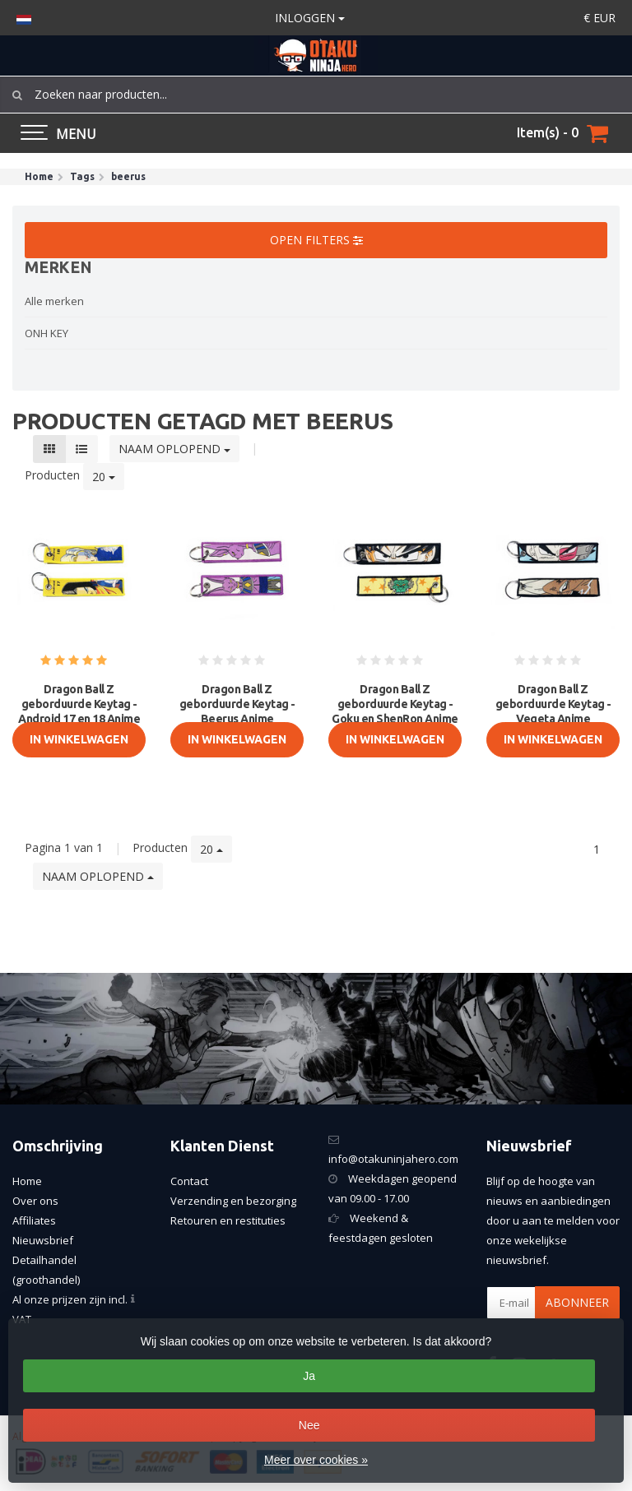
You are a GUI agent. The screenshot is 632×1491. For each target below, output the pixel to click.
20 (103, 476)
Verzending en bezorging (233, 1200)
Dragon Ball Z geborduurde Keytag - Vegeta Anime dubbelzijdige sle (553, 711)
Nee (309, 1425)
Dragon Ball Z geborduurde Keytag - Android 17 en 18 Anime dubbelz (79, 711)
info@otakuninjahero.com (393, 1158)
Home (27, 1181)
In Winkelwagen (79, 739)
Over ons (35, 1200)
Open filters (316, 240)
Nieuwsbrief (42, 1240)
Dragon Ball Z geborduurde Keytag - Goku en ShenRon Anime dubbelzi (395, 711)
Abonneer (577, 1302)
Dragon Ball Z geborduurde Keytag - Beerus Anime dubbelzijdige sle (237, 711)
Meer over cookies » (316, 1459)
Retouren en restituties (228, 1220)
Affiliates (34, 1220)
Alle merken (54, 301)
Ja (309, 1375)
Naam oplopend (174, 448)
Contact (189, 1181)
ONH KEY (46, 333)
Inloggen (310, 17)
